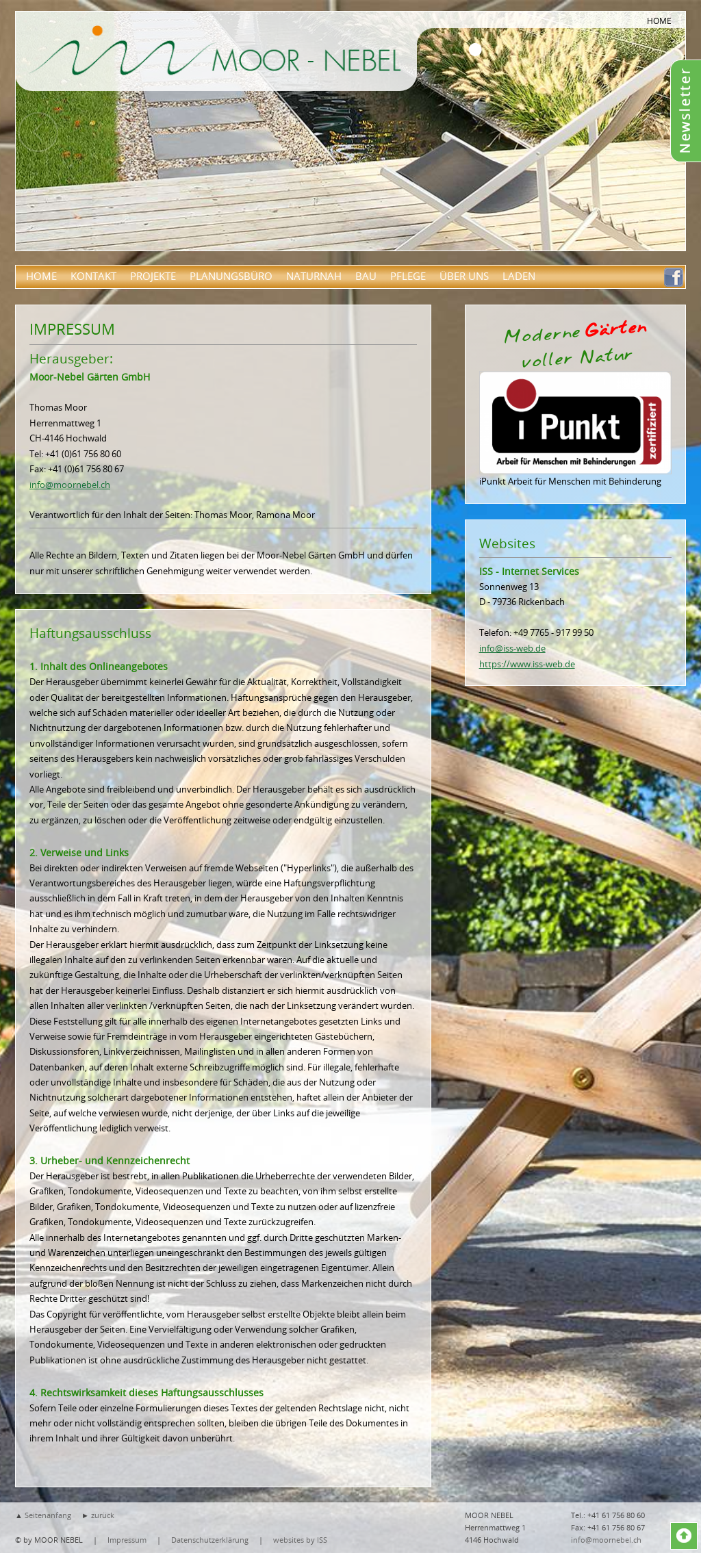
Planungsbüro (231, 276)
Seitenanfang (48, 1515)
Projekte (153, 276)
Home (41, 276)
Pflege (408, 276)
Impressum (126, 1540)
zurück (102, 1515)
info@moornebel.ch (69, 484)
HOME (659, 20)
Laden (518, 276)
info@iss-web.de (512, 648)
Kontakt (93, 276)
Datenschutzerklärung (209, 1540)
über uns (464, 276)
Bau (366, 276)
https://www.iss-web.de (527, 664)
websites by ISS (300, 1540)
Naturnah (314, 276)
